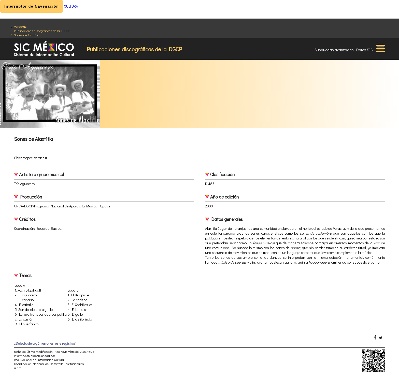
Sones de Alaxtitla (26, 35)
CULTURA (71, 6)
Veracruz (20, 26)
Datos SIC (364, 49)
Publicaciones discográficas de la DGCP (41, 30)
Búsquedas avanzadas (334, 49)
